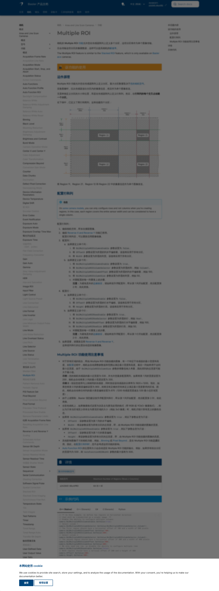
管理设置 (43, 582)
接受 (26, 582)
